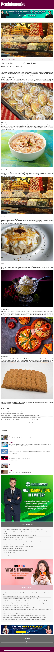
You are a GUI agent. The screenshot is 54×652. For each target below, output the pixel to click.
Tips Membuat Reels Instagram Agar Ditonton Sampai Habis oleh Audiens (19, 607)
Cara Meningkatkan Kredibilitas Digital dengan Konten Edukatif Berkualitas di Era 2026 (21, 596)
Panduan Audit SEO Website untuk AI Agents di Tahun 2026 (16, 605)
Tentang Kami (27, 638)
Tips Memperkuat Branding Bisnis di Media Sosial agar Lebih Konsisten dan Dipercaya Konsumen (24, 619)
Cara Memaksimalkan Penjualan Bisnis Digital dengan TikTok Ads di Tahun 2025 (20, 598)
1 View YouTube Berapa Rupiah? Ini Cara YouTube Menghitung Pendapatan (19, 535)
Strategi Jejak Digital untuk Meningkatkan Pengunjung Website (15, 411)
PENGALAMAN (11, 59)
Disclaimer (27, 643)
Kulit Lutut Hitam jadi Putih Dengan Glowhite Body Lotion (15, 550)
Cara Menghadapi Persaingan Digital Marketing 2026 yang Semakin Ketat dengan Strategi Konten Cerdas (26, 600)
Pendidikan (11, 442)
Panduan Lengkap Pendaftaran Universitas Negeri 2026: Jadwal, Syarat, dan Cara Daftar (22, 541)
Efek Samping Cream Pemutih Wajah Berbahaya (13, 555)
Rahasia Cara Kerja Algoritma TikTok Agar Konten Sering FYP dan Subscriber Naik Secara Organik (24, 603)
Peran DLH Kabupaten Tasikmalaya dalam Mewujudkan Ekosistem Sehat (25, 466)
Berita (27, 641)
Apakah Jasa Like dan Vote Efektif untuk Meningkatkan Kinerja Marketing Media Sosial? (20, 415)
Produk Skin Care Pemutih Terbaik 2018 (11, 552)
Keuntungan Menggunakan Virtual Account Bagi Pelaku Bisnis (16, 544)
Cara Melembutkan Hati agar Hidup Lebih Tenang (12, 413)
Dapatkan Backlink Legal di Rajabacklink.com (12, 548)
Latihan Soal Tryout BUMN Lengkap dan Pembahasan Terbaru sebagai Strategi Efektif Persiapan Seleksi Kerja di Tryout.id (27, 610)
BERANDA (4, 59)
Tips (9, 436)
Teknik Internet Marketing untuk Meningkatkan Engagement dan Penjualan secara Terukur (21, 417)
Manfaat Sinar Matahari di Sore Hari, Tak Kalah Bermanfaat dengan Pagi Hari (18, 422)
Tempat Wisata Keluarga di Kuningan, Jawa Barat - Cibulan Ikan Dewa (18, 546)
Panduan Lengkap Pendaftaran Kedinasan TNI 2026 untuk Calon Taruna (18, 537)
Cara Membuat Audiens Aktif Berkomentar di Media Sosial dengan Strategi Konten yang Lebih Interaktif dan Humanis (26, 593)
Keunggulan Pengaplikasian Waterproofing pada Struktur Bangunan (23, 437)
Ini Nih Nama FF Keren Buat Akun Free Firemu (12, 539)
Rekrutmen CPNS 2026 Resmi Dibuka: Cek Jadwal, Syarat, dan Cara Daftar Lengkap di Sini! (23, 529)
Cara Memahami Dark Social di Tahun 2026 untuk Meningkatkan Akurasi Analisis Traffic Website (24, 615)
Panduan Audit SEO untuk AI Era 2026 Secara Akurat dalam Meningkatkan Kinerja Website (21, 419)
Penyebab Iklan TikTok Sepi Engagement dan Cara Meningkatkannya (18, 613)
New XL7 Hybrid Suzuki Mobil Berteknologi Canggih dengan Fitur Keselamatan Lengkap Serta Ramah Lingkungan (25, 532)
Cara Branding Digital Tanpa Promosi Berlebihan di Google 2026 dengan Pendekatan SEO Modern (24, 617)
